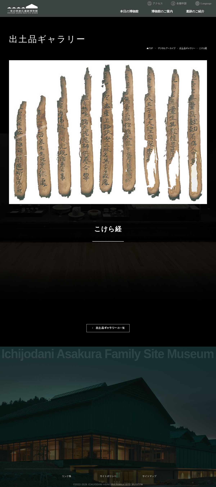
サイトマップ (149, 476)
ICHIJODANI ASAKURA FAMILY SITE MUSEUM (115, 484)
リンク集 (66, 476)
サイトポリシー (108, 476)
